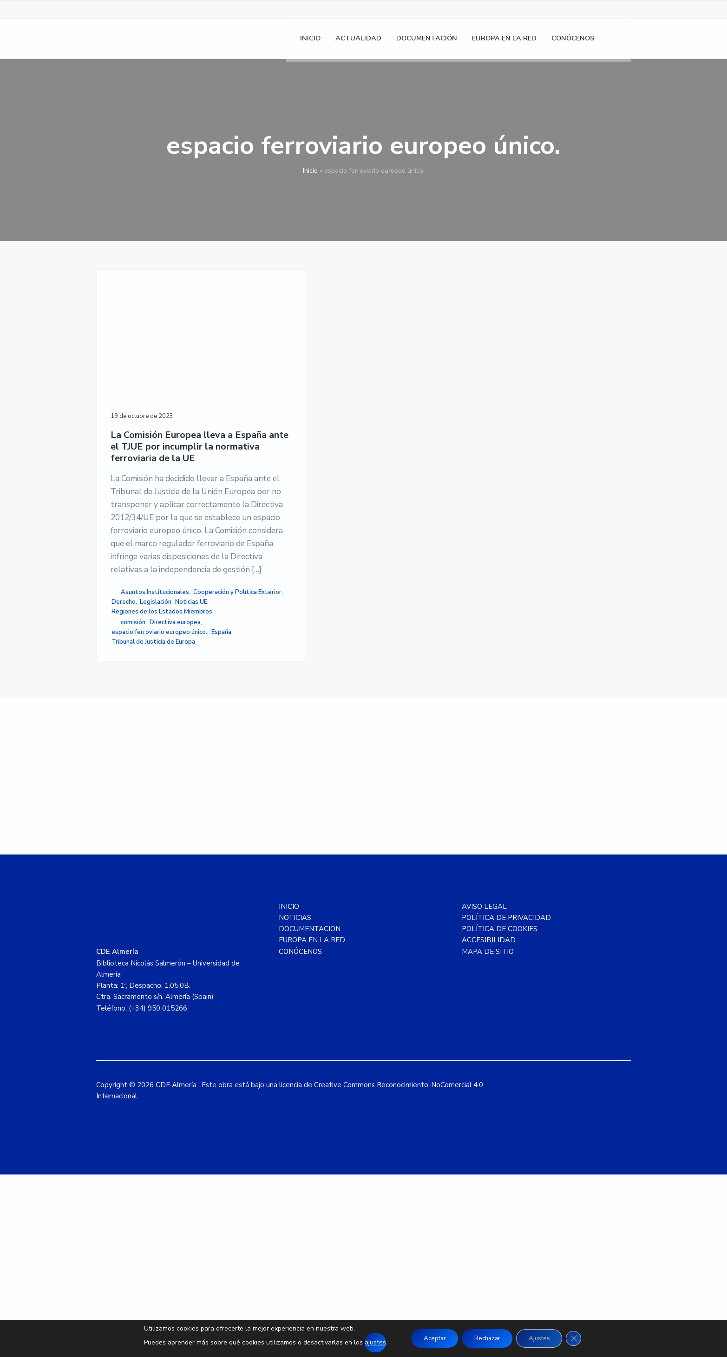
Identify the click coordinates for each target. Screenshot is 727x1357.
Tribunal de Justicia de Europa (153, 820)
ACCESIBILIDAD (489, 1122)
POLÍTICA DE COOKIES (499, 1111)
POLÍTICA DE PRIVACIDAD (506, 1100)
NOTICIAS (295, 1100)
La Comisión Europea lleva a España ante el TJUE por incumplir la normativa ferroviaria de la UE (156, 409)
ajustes (368, 1342)
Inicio (310, 170)
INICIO (289, 1088)
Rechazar (486, 1338)
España (124, 810)
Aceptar (429, 1338)
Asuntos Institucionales (155, 711)
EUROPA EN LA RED (312, 1122)
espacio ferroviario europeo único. (150, 796)
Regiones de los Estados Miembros (147, 755)
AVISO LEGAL (484, 1088)
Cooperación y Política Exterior (155, 721)
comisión (133, 771)
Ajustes (543, 1338)
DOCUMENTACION (310, 1111)
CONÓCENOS (300, 1133)
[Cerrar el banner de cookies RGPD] (580, 1338)
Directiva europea (175, 771)
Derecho (126, 731)
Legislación (158, 731)
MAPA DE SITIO (488, 1133)
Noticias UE (127, 741)
